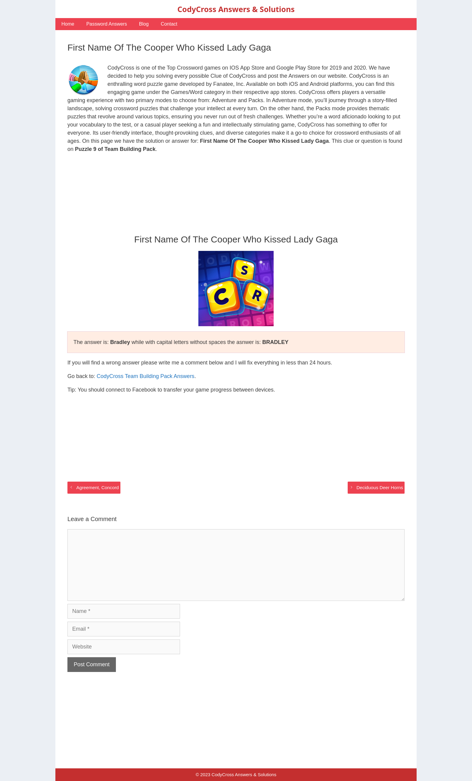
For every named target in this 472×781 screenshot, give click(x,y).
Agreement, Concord (97, 487)
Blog (144, 24)
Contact (169, 24)
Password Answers (106, 24)
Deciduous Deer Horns (379, 487)
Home (67, 24)
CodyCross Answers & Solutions (235, 9)
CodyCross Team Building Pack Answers (145, 376)
